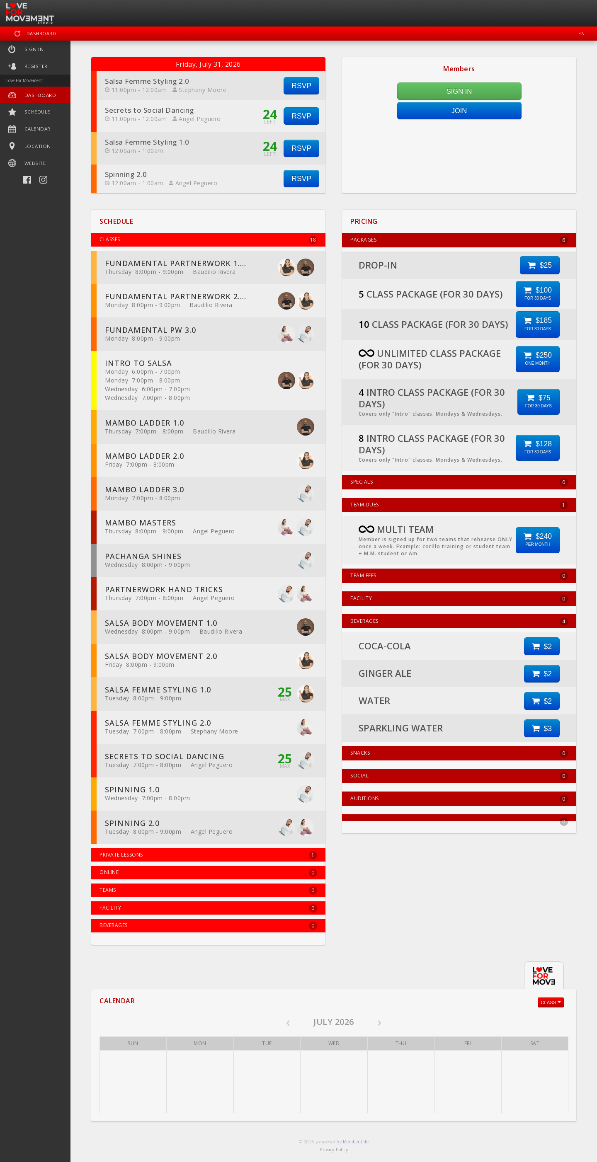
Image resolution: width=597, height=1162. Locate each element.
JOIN (459, 110)
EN (581, 33)
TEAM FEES (459, 576)
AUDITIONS (459, 799)
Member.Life (356, 1142)
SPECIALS (459, 482)
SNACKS (459, 753)
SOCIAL (459, 776)
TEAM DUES (459, 505)
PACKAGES (459, 240)
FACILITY (459, 599)
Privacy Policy (334, 1149)
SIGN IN (459, 91)
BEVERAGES (459, 621)
